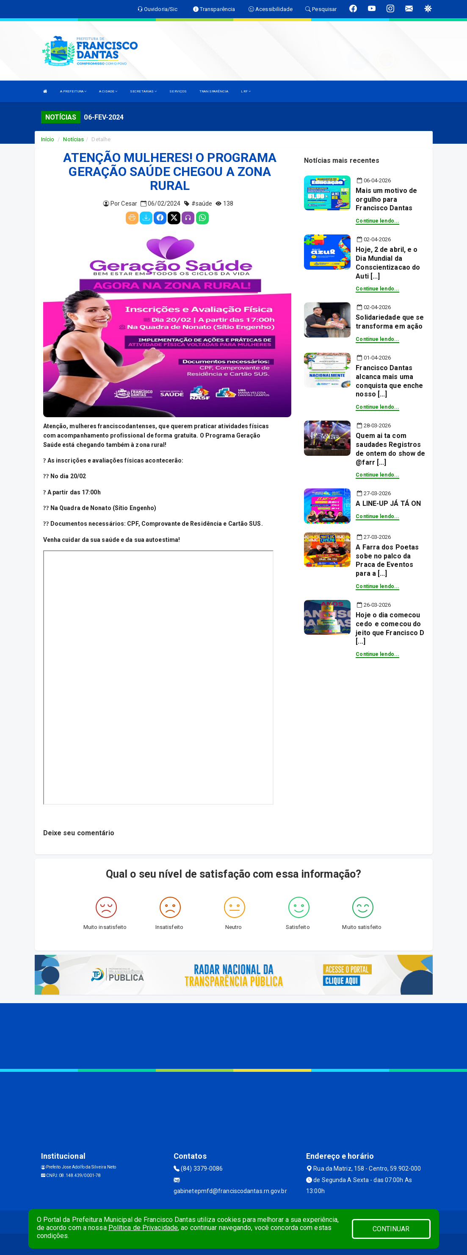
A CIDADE (108, 91)
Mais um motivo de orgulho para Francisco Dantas (386, 199)
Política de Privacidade (143, 1228)
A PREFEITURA (73, 91)
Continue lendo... (377, 221)
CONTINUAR (391, 1229)
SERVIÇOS (178, 91)
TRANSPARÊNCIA (213, 91)
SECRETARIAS (143, 91)
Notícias (73, 139)
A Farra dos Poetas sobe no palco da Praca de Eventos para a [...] (387, 560)
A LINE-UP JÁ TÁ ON (388, 503)
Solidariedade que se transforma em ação (390, 321)
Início (48, 139)
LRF (246, 91)
